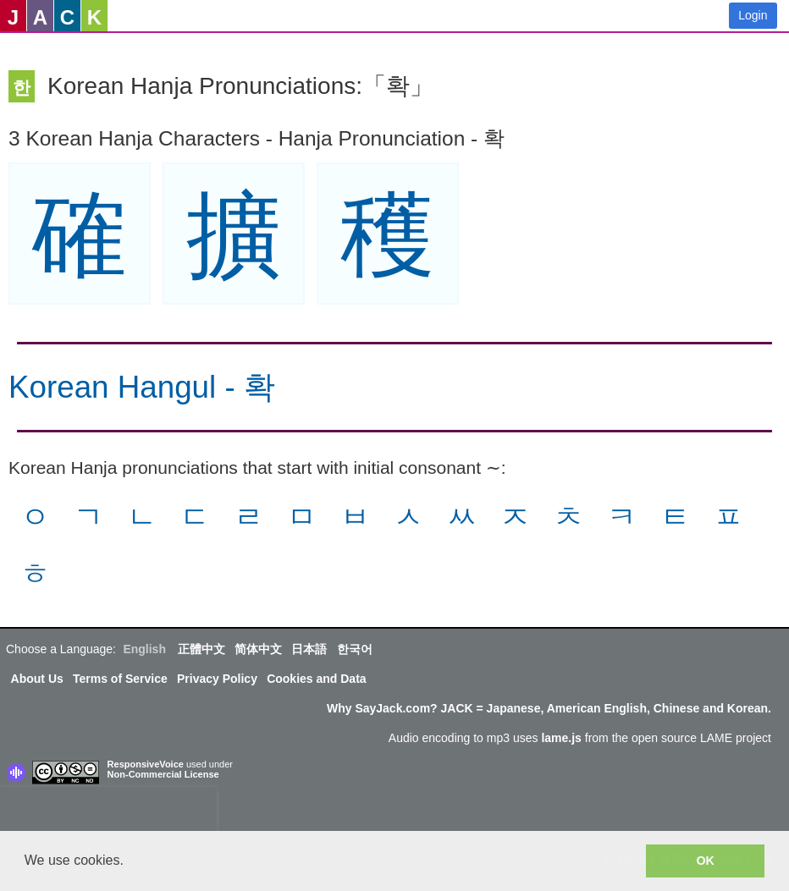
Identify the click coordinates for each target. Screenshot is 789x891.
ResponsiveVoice (146, 764)
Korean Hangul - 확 (141, 387)
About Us (37, 678)
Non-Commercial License (163, 774)
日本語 (309, 649)
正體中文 (201, 649)
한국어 (354, 649)
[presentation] (108, 812)
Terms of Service (120, 678)
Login (752, 15)
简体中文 (258, 649)
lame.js (561, 738)
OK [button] (705, 860)
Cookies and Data (316, 678)
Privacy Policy (217, 678)
